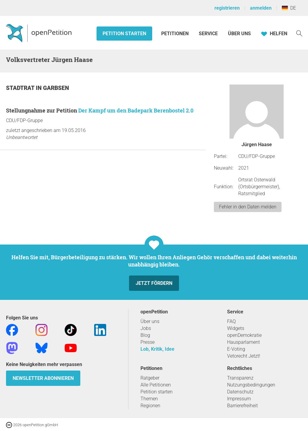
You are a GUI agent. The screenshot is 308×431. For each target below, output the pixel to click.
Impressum (239, 399)
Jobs (145, 328)
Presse (147, 342)
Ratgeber (149, 378)
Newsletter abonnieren (43, 378)
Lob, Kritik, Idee (157, 349)
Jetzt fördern (154, 283)
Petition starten (124, 33)
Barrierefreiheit (242, 405)
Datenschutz (240, 392)
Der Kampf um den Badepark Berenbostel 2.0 (135, 110)
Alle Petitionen (155, 385)
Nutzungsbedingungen (251, 385)
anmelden (261, 8)
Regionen (150, 405)
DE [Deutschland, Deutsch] (289, 8)
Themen (149, 399)
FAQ (231, 321)
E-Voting (236, 349)
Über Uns (239, 33)
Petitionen (175, 33)
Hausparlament (243, 342)
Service (208, 33)
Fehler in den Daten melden (247, 207)
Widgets (235, 328)
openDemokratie (244, 335)
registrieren (227, 8)
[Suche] (299, 32)
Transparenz (240, 378)
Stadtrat (21, 88)
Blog (145, 335)
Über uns (149, 321)
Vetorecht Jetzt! (243, 356)
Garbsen (56, 88)
